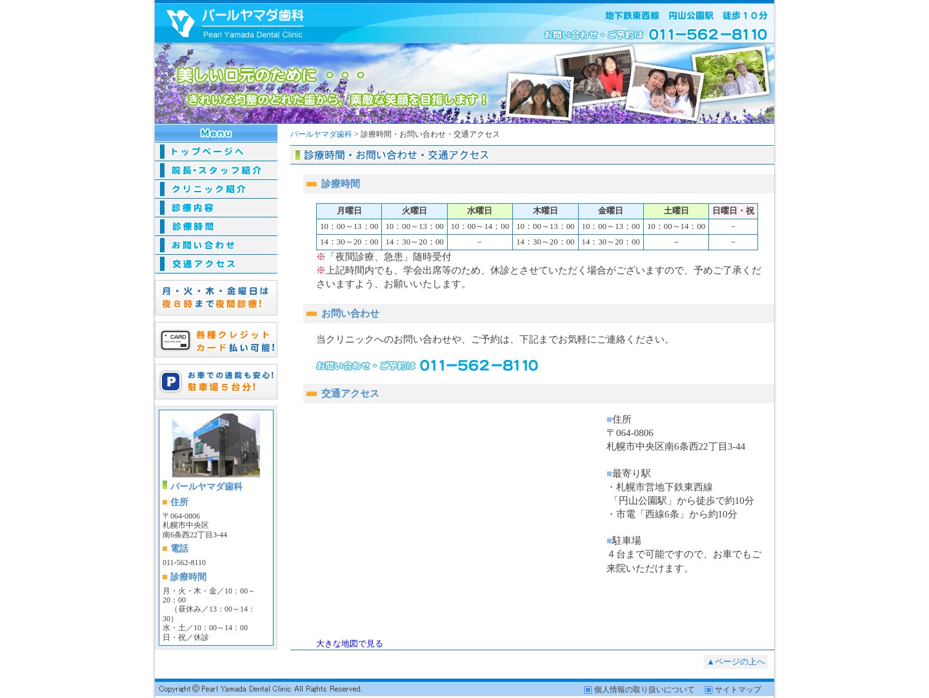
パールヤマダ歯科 (321, 134)
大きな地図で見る (349, 643)
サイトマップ (738, 689)
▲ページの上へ (735, 661)
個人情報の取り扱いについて (644, 689)
